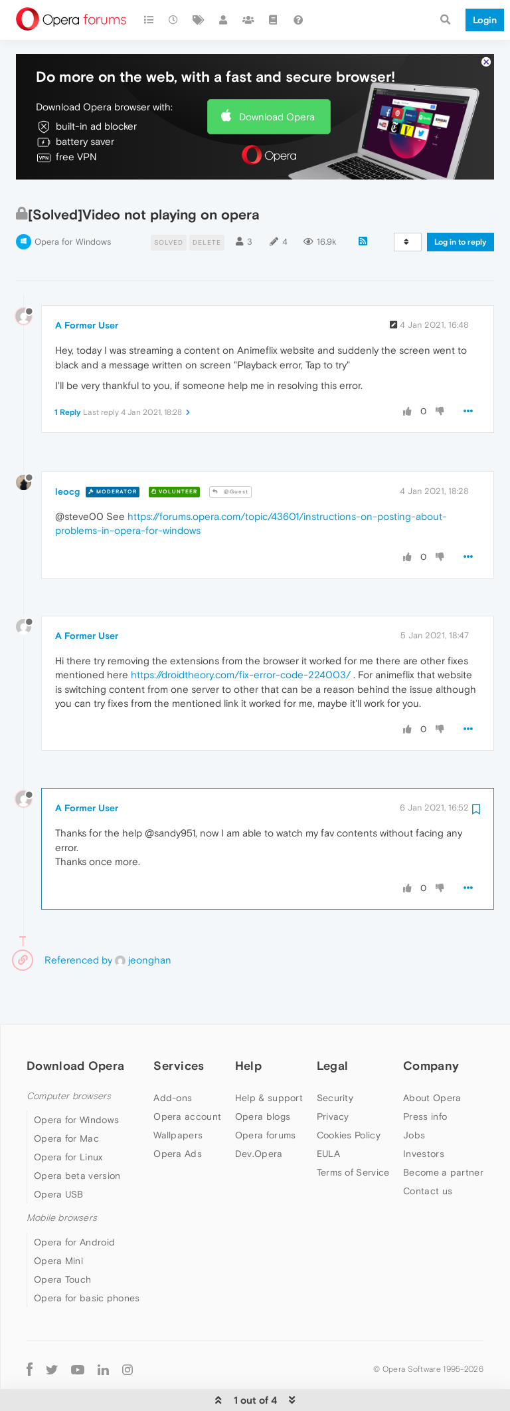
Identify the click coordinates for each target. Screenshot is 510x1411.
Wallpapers (178, 1094)
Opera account (187, 1076)
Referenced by (78, 919)
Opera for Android (74, 1201)
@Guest (230, 451)
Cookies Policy (349, 1094)
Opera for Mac (66, 1097)
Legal (333, 1025)
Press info (425, 1076)
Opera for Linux (68, 1116)
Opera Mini (58, 1220)
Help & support (269, 1057)
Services (178, 1025)
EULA (328, 1113)
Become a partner (443, 1131)
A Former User (86, 284)
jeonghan (143, 919)
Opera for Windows (73, 201)
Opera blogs (262, 1076)
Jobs (414, 1094)
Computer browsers (69, 1055)
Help (248, 1025)
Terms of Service (353, 1131)
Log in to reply (460, 201)
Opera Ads (177, 1113)
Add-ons (172, 1057)
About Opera (432, 1057)
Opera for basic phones (87, 1257)
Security (335, 1057)
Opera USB (59, 1153)
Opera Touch (62, 1238)
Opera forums (265, 1094)
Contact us (427, 1150)
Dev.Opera (259, 1113)
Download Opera (277, 76)
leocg (67, 451)
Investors (423, 1113)
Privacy (333, 1076)
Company (431, 1025)
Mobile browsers (62, 1177)
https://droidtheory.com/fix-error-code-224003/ (241, 634)
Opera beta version (77, 1135)
